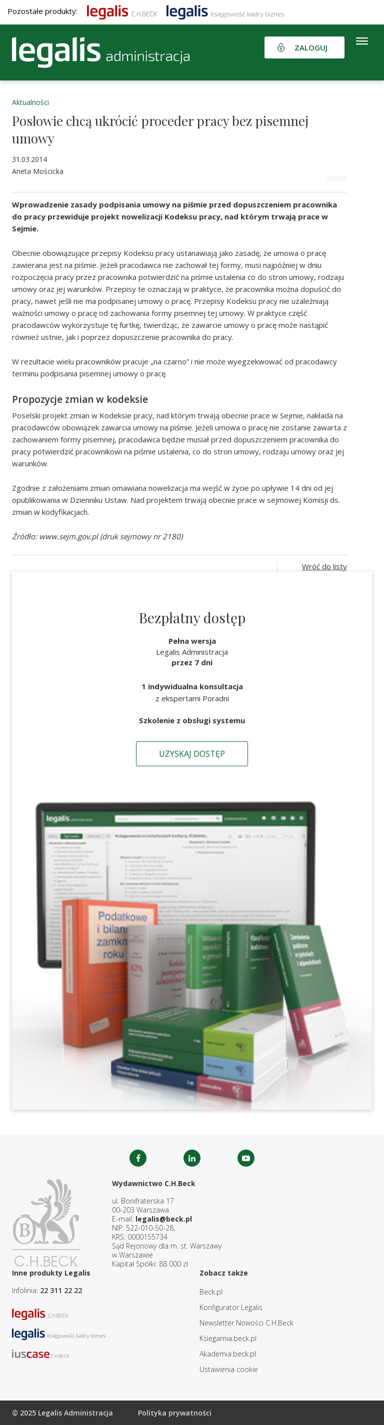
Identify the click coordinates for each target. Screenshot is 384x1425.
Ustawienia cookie (229, 1369)
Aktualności (30, 102)
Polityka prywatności (175, 1413)
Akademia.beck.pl (228, 1354)
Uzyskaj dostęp (192, 753)
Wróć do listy (324, 566)
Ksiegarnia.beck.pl (228, 1338)
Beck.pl (211, 1292)
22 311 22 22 (61, 1290)
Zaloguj (311, 47)
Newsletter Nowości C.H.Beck (247, 1323)
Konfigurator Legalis (231, 1307)
